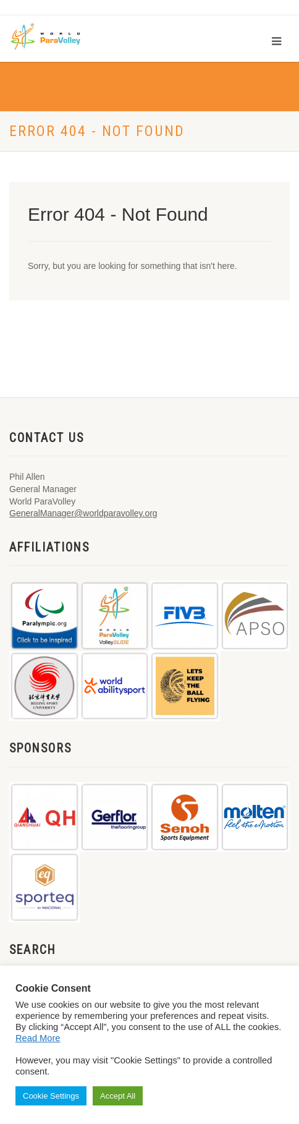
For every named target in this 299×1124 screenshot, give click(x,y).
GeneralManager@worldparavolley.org (83, 513)
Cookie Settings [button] (51, 1096)
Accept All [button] (117, 1096)
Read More (38, 1038)
